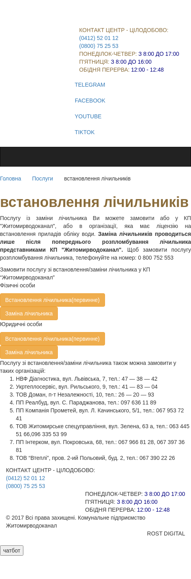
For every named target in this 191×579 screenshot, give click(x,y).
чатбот (11, 550)
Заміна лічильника (29, 313)
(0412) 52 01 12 (98, 38)
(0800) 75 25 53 (98, 46)
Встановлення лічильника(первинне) (52, 300)
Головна (10, 178)
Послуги (42, 178)
